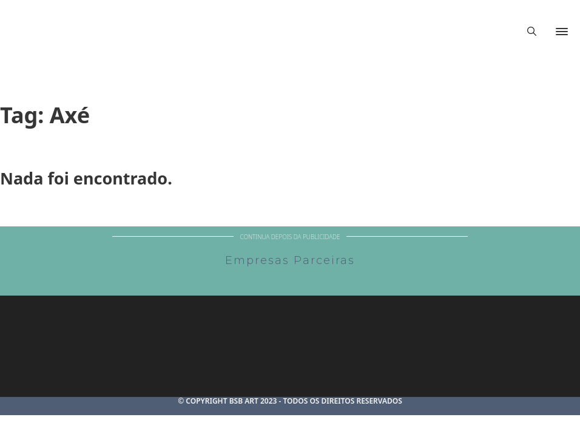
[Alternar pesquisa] (531, 31)
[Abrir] (562, 31)
